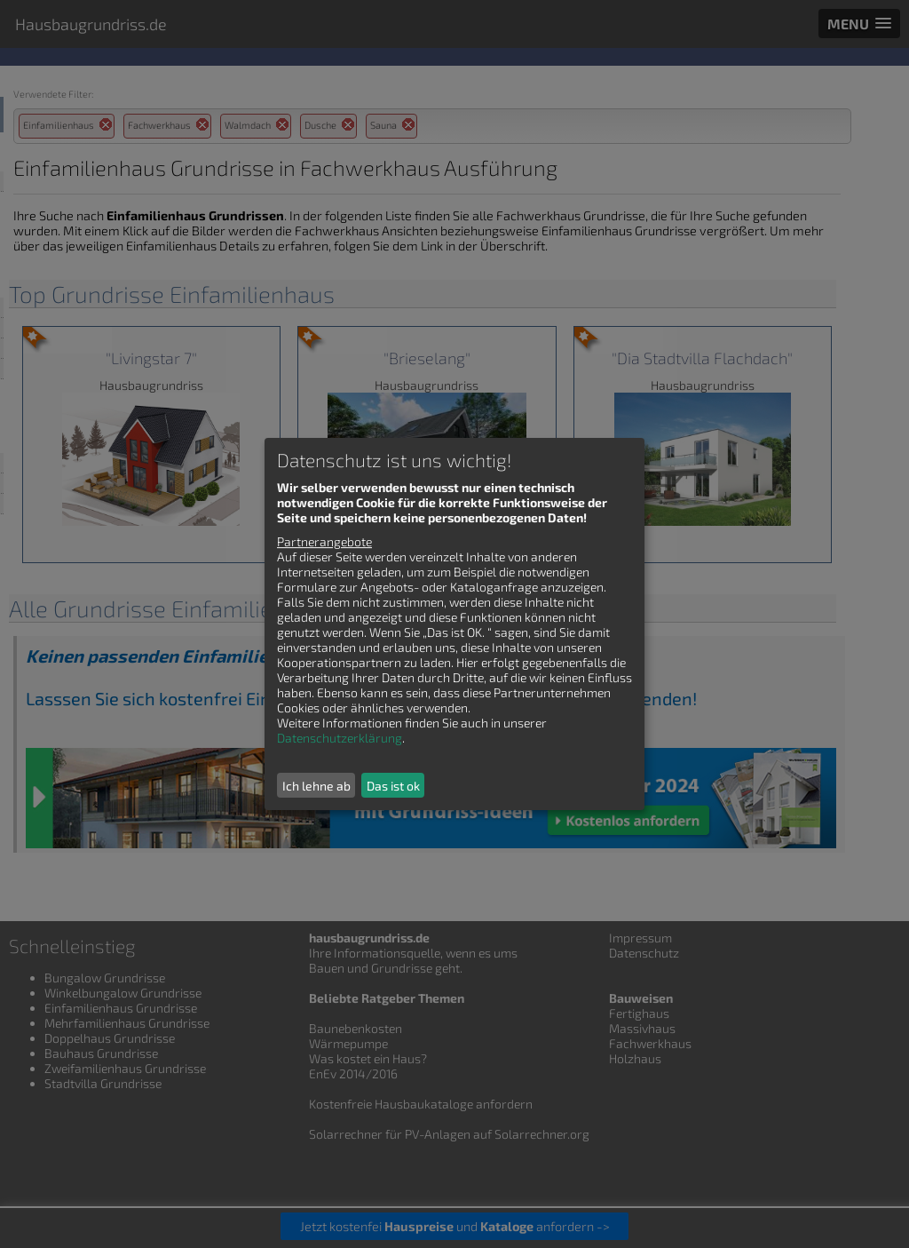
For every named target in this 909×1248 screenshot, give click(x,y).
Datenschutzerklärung (339, 737)
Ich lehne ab (316, 785)
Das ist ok (393, 785)
